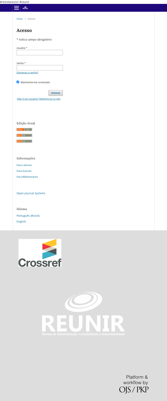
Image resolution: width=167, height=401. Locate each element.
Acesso (55, 92)
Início (20, 18)
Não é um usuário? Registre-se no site (38, 99)
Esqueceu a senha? (27, 72)
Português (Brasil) (28, 215)
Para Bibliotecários (27, 176)
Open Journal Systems (31, 193)
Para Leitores (24, 165)
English (21, 221)
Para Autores (24, 171)
